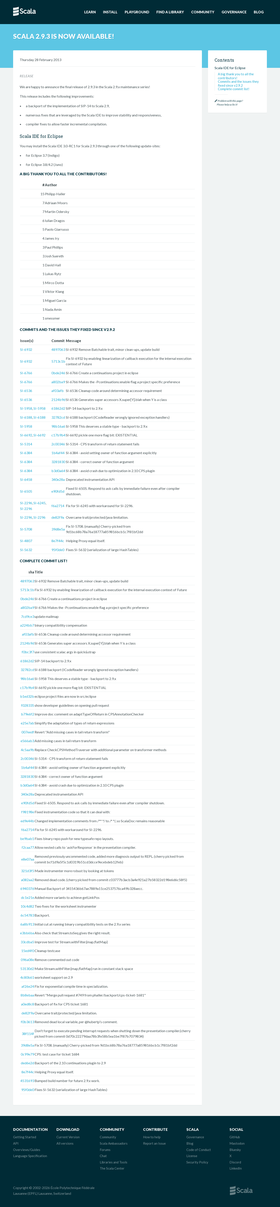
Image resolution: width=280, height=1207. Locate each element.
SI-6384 (26, 453)
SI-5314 (26, 444)
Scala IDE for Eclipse (230, 68)
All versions (65, 1143)
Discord (235, 1162)
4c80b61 (27, 977)
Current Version (68, 1137)
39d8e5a (58, 529)
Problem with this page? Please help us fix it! (229, 102)
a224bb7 (27, 625)
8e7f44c (57, 541)
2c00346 (58, 444)
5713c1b (58, 361)
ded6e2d (27, 1063)
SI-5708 (26, 529)
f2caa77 (28, 847)
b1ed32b (27, 696)
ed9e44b (27, 821)
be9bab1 (27, 838)
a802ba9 (58, 382)
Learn (90, 12)
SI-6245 (39, 503)
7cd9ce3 (27, 616)
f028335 (27, 705)
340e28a (58, 479)
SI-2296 (26, 503)
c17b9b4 (58, 435)
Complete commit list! (233, 89)
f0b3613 (27, 1022)
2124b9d (58, 399)
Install (110, 12)
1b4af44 (58, 453)
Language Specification (30, 1156)
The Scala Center (112, 1168)
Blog (259, 12)
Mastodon (237, 1143)
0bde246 (58, 373)
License (191, 1156)
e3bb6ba (27, 933)
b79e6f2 (27, 714)
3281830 (58, 462)
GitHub (234, 1137)
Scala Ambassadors (114, 1143)
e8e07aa (27, 859)
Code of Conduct (198, 1150)
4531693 (27, 1081)
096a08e (27, 960)
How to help (152, 1137)
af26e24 (27, 986)
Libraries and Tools (113, 1162)
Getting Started (24, 1137)
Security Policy (197, 1162)
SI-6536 (26, 390)
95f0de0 (57, 550)
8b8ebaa (27, 995)
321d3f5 (27, 871)
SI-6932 (26, 349)
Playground (137, 12)
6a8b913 (27, 924)
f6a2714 (57, 506)
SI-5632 (26, 550)
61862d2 (58, 408)
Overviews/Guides (26, 1150)
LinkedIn (235, 1168)
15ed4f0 (27, 951)
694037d (27, 888)
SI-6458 (26, 479)
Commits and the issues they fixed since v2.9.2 (238, 83)
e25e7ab (27, 723)
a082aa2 (27, 880)
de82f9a (57, 517)
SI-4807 (26, 541)
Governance (234, 12)
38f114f (28, 1033)
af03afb (57, 390)
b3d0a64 (58, 471)
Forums (105, 1150)
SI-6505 (26, 491)
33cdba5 (27, 942)
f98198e (27, 812)
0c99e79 (27, 1054)
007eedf (27, 732)
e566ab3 (27, 741)
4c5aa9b (27, 750)
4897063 (58, 349)
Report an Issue (154, 1143)
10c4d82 (27, 906)
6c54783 (27, 915)
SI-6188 (26, 417)
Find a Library (170, 12)
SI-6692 (26, 435)
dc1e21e (27, 897)
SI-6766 (26, 373)
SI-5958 (26, 408)
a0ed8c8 (27, 1004)
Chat (103, 1156)
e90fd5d (57, 491)
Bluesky (235, 1150)
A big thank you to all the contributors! (236, 76)
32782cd (58, 417)
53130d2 (27, 968)
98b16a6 (58, 426)
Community (202, 12)
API (16, 1143)
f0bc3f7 (28, 652)
